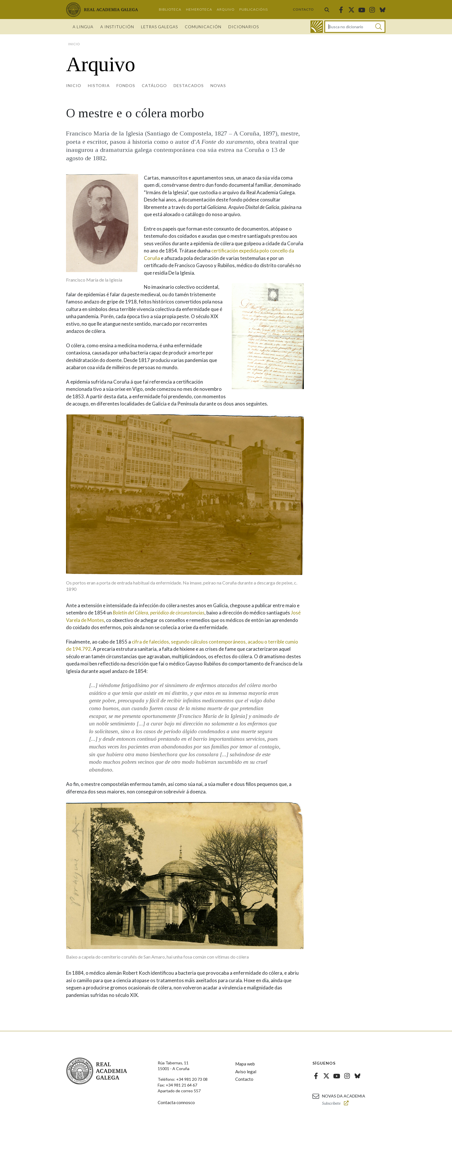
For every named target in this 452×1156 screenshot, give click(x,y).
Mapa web (245, 1063)
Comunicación (203, 26)
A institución (117, 26)
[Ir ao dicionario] (316, 26)
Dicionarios (243, 26)
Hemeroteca (199, 9)
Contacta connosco (176, 1102)
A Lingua (83, 26)
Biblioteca (170, 9)
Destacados (189, 85)
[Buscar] (379, 26)
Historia (99, 85)
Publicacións (253, 9)
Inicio (73, 85)
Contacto (303, 9)
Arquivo (226, 9)
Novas (218, 85)
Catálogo (154, 85)
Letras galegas (159, 26)
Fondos (125, 85)
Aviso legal (245, 1071)
